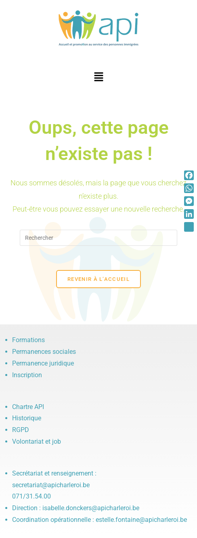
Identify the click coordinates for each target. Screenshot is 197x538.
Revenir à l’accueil (98, 279)
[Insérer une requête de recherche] (98, 238)
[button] (98, 77)
